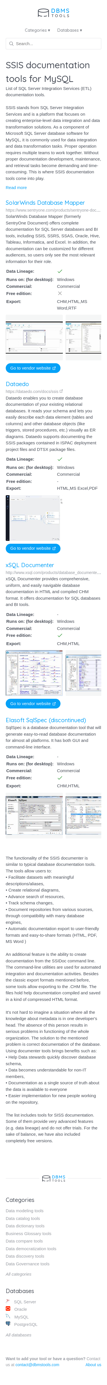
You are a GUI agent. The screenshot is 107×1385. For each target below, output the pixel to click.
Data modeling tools (25, 1210)
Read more (16, 187)
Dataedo (17, 384)
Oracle (16, 1309)
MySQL (17, 1316)
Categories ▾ (37, 30)
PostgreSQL (21, 1324)
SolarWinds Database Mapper (45, 202)
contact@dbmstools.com (37, 1364)
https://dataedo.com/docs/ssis (34, 391)
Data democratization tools (31, 1248)
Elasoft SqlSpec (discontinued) (45, 720)
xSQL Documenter (30, 565)
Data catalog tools (23, 1218)
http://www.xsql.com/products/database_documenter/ (55, 572)
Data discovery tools (25, 1256)
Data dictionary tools (25, 1225)
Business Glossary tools (28, 1233)
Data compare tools (24, 1241)
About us (93, 1364)
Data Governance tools (27, 1263)
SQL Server (21, 1301)
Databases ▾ (69, 30)
